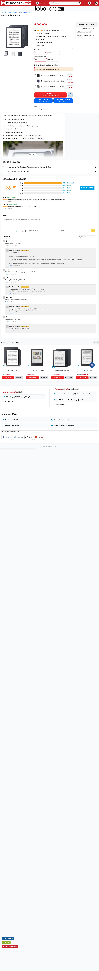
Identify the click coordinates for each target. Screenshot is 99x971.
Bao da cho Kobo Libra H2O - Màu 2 (54, 81)
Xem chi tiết (8, 377)
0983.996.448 (60, 404)
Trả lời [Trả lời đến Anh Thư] (4, 208)
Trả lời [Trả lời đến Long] (4, 202)
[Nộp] (79, 3)
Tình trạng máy (38, 56)
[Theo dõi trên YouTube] (39, 437)
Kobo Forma (12, 370)
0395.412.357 (9, 401)
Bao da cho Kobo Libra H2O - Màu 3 (54, 86)
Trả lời (7, 245)
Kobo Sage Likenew (62, 370)
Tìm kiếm (80, 237)
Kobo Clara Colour (37, 370)
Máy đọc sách (13, 12)
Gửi (93, 230)
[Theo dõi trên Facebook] (7, 437)
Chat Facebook (8, 938)
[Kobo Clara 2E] (86, 358)
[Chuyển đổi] (3, 167)
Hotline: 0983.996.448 (10, 946)
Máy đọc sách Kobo (24, 12)
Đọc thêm (31, 154)
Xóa (72, 48)
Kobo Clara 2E (86, 370)
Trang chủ (4, 12)
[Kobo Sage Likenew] (62, 358)
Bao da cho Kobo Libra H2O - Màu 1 (54, 75)
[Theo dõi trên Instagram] (18, 437)
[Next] (97, 342)
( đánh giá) (47, 30)
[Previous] (94, 342)
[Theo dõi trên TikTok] (28, 437)
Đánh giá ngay (87, 188)
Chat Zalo (6, 942)
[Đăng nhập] (89, 3)
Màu (35, 49)
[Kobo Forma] (12, 358)
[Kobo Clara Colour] (37, 358)
